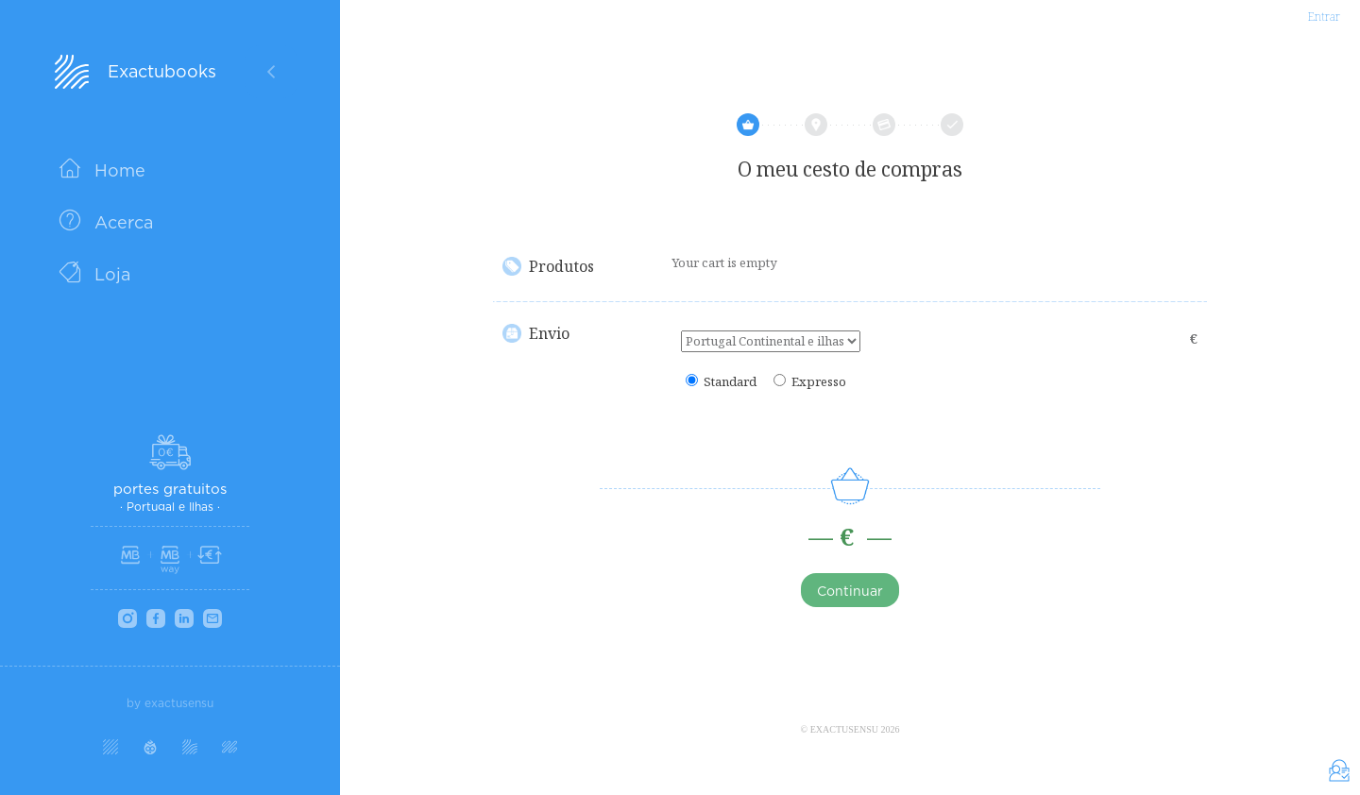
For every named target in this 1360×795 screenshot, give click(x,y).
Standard (730, 382)
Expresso (818, 382)
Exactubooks (162, 71)
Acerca (123, 222)
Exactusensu (844, 729)
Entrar (1323, 16)
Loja (112, 274)
